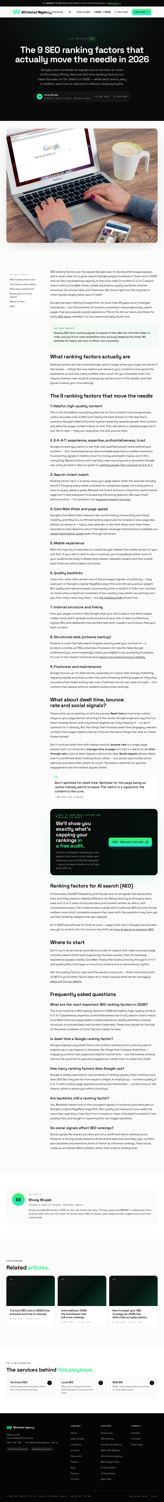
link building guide (111, 597)
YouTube (135, 1438)
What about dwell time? (22, 289)
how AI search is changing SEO (133, 929)
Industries (58, 11)
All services (107, 1432)
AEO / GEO (106, 1479)
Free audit (141, 11)
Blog (107, 11)
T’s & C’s (75, 1479)
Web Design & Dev (110, 1461)
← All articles (77, 38)
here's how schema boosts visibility (122, 657)
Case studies (83, 11)
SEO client (64, 316)
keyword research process (113, 499)
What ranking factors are (22, 279)
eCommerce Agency (111, 1456)
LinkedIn (135, 1432)
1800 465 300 (13, 1442)
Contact (75, 1450)
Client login (121, 11)
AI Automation (108, 1467)
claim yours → (114, 3)
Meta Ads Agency (110, 1450)
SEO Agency (107, 1438)
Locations (76, 1444)
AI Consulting (108, 1473)
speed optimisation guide (66, 533)
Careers (75, 1461)
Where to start (17, 301)
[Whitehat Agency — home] (32, 12)
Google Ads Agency (111, 1444)
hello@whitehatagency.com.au (41, 1442)
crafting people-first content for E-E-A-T (125, 465)
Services (43, 11)
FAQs (12, 306)
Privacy (74, 1473)
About (97, 11)
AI (71, 11)
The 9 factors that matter (23, 284)
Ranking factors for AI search (21, 295)
